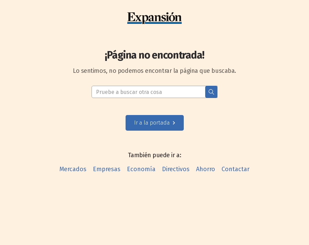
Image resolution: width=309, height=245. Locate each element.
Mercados (73, 169)
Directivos (176, 169)
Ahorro (205, 169)
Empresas (106, 169)
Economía (141, 169)
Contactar (235, 169)
